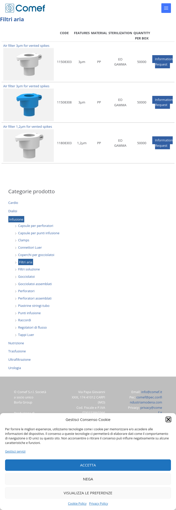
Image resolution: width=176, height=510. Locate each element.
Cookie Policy (77, 503)
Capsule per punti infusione (39, 233)
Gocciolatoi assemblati (35, 284)
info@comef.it (151, 392)
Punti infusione (29, 313)
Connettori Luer (30, 247)
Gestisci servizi (15, 451)
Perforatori (26, 291)
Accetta (88, 465)
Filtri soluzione (29, 269)
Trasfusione (17, 351)
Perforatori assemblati (35, 298)
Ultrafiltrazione (19, 359)
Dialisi (12, 211)
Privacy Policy (98, 503)
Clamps (23, 240)
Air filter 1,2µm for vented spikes (27, 126)
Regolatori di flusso (32, 327)
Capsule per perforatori (35, 225)
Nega (88, 478)
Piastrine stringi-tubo (33, 305)
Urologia (14, 368)
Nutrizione (16, 343)
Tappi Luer (26, 334)
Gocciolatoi (26, 276)
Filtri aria (25, 262)
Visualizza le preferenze (88, 492)
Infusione (16, 219)
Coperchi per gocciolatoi (36, 254)
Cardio (13, 202)
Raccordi (24, 320)
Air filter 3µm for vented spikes (26, 45)
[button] (168, 419)
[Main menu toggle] (166, 8)
